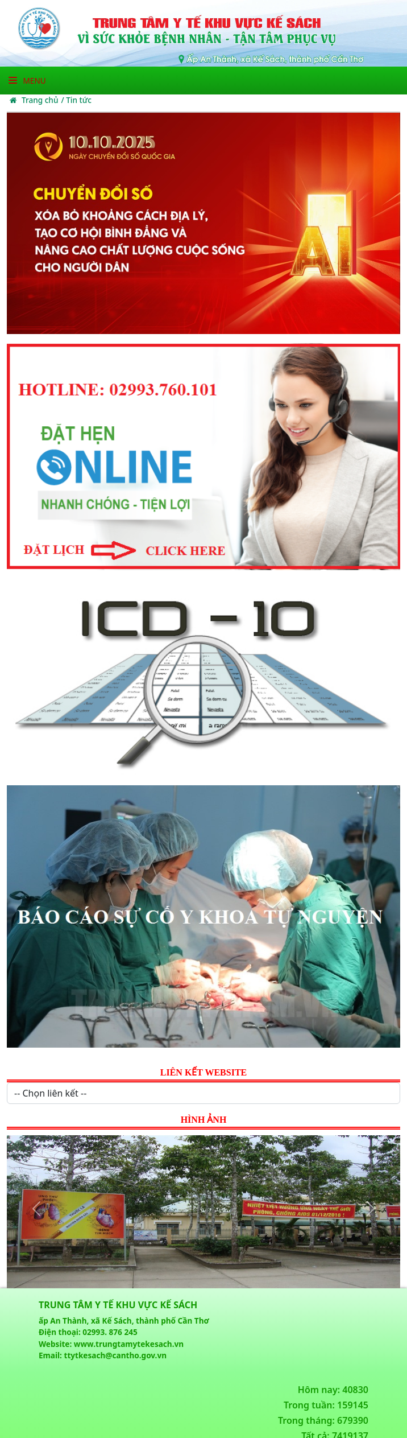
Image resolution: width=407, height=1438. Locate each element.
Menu (27, 80)
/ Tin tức (76, 99)
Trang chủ (34, 99)
